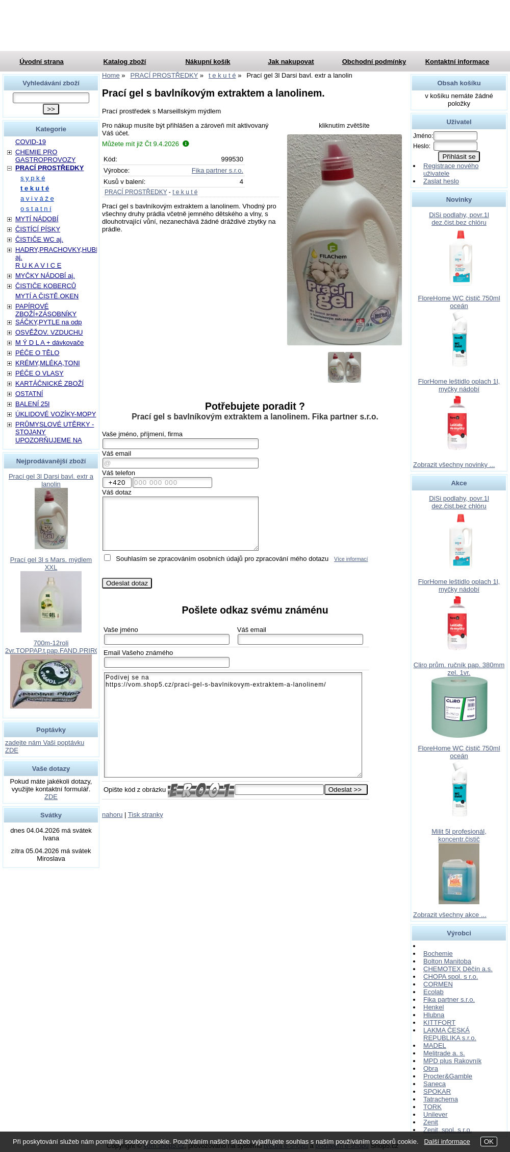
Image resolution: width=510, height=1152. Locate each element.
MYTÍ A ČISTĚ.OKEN (47, 296)
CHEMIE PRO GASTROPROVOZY (45, 155)
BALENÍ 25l (32, 404)
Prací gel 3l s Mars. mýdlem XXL (51, 563)
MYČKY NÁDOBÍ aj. (45, 275)
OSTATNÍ (29, 393)
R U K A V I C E (38, 265)
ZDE (51, 797)
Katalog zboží (125, 61)
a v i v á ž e (37, 198)
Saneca (434, 1084)
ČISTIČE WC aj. (39, 239)
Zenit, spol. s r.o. (447, 1130)
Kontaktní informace (457, 61)
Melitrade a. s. (444, 1053)
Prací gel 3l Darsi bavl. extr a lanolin (51, 480)
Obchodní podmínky (374, 61)
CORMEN (438, 984)
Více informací (351, 559)
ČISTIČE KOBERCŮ (45, 286)
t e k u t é (184, 192)
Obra (430, 1068)
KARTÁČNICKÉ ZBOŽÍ (49, 383)
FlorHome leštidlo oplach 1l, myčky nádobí (459, 385)
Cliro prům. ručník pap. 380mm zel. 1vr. (459, 668)
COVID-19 (30, 142)
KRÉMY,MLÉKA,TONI (47, 363)
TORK (432, 1107)
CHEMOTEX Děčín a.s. (458, 969)
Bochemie (438, 953)
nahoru (112, 814)
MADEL (434, 1045)
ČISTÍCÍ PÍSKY (37, 229)
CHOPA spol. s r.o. (450, 976)
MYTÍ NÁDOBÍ (37, 219)
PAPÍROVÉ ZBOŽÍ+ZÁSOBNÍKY (45, 310)
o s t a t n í (36, 209)
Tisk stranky (145, 814)
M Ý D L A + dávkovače (49, 342)
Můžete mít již (145, 144)
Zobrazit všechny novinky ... (454, 464)
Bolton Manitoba (447, 961)
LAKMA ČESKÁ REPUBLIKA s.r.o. (449, 1034)
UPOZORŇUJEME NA (48, 440)
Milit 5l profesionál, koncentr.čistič (459, 835)
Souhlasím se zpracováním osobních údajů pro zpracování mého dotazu (222, 558)
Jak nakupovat (291, 61)
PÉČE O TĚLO (37, 353)
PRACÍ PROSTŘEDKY (136, 192)
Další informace (447, 1141)
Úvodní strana (41, 61)
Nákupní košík (207, 61)
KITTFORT (439, 1022)
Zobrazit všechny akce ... (450, 915)
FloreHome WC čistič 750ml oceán (459, 302)
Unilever (435, 1114)
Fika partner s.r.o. (217, 170)
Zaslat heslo (441, 181)
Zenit (430, 1122)
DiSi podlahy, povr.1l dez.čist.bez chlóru (459, 218)
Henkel (433, 1007)
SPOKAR (437, 1091)
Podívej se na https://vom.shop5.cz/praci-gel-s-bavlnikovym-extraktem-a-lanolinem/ (233, 725)
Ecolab (433, 992)
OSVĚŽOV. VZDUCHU (49, 332)
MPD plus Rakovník (452, 1061)
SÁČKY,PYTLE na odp (48, 322)
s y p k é (32, 178)
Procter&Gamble (447, 1076)
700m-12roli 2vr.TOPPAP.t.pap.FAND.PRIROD (55, 646)
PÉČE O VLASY (39, 373)
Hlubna (433, 1015)
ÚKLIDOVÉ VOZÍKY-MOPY (55, 414)
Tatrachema (440, 1099)
